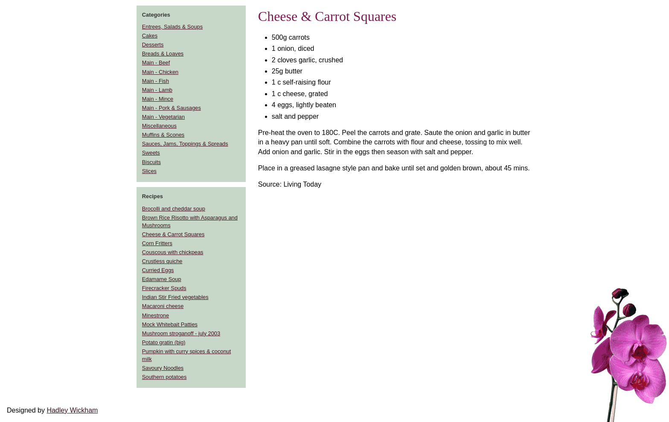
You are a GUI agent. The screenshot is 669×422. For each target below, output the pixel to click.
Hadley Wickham (72, 410)
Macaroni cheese (162, 306)
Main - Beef (156, 62)
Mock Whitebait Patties (170, 324)
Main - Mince (157, 99)
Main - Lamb (157, 90)
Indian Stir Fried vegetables (175, 297)
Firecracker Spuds (164, 288)
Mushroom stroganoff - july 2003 (181, 333)
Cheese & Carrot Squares (173, 234)
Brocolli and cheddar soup (173, 208)
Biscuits (151, 162)
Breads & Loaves (162, 53)
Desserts (153, 44)
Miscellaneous (159, 126)
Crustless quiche (162, 261)
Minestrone (155, 315)
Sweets (151, 152)
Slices (149, 171)
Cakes (149, 35)
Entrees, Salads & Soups (172, 26)
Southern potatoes (164, 377)
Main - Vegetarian (163, 117)
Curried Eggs (158, 270)
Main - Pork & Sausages (171, 108)
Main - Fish (155, 81)
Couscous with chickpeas (173, 252)
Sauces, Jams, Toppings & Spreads (185, 144)
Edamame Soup (161, 279)
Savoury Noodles (162, 368)
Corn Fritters (157, 243)
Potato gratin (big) (164, 342)
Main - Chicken (160, 72)
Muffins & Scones (163, 135)
